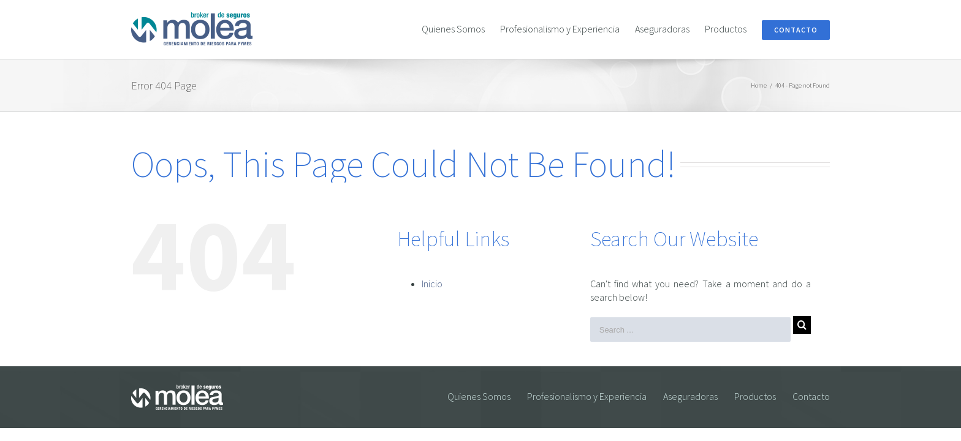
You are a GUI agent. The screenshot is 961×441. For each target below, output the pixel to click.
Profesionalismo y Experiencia (587, 396)
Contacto (811, 396)
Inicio (432, 283)
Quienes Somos (479, 396)
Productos (755, 396)
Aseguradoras (690, 396)
